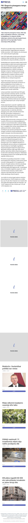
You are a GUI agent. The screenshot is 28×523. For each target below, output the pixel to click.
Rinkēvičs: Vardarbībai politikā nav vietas (11, 367)
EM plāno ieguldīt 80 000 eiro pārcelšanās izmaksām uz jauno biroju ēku (13, 480)
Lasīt (14, 391)
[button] (26, 2)
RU (23, 2)
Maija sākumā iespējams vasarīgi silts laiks (12, 404)
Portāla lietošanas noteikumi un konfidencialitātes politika (14, 518)
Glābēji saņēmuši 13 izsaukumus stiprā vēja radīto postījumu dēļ (11, 441)
